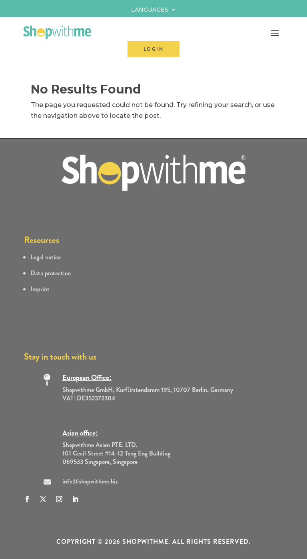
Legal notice (45, 257)
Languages (149, 10)
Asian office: (80, 433)
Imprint (40, 289)
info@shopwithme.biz (90, 481)
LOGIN (153, 49)
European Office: (87, 377)
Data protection (50, 273)
